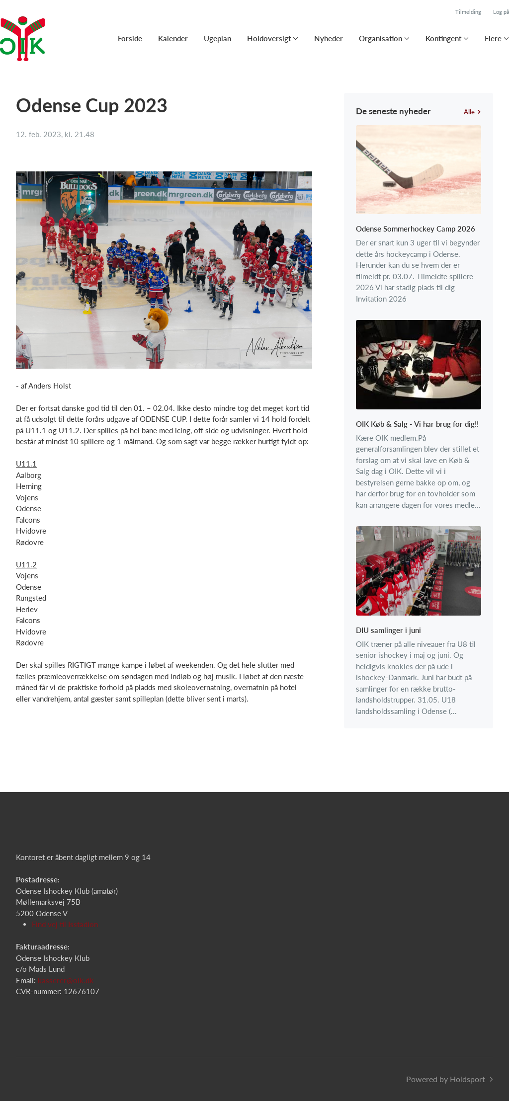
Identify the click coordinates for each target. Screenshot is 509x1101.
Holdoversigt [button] (269, 38)
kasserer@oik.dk (65, 980)
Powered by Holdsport (445, 1079)
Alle (472, 112)
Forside (130, 38)
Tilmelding (468, 11)
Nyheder (328, 38)
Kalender (173, 38)
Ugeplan (217, 38)
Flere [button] (493, 38)
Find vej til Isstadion (65, 924)
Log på (501, 11)
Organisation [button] (380, 38)
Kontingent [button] (443, 38)
